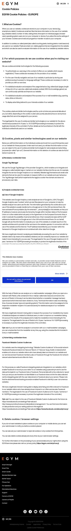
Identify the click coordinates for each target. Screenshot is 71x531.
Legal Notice (37, 524)
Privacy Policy (47, 524)
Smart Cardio (6, 472)
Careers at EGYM (7, 496)
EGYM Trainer (6, 479)
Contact (4, 503)
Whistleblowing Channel (17, 524)
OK (52, 280)
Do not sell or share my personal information (19, 280)
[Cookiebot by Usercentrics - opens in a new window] (60, 247)
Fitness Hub (6, 482)
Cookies (28, 524)
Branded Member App (9, 475)
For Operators (6, 486)
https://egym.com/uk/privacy (47, 443)
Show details (60, 273)
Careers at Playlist (8, 499)
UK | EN (63, 3)
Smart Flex (5, 468)
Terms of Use (57, 524)
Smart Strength (7, 465)
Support (4, 492)
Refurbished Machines (9, 489)
